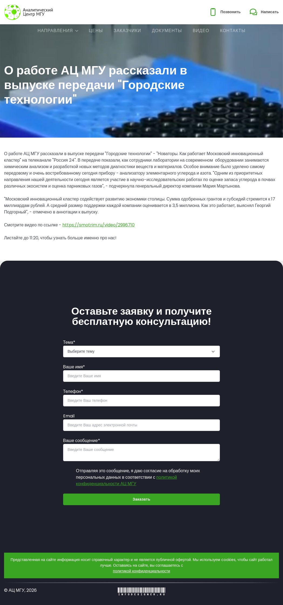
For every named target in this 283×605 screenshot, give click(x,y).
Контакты (233, 31)
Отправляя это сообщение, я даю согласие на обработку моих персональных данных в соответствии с (138, 477)
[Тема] (141, 351)
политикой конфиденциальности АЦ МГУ (126, 480)
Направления (55, 31)
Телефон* (73, 391)
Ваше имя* (74, 367)
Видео (201, 31)
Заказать (142, 499)
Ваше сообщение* (81, 440)
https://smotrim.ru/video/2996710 (98, 225)
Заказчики (127, 31)
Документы (167, 31)
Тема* (69, 342)
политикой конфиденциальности (141, 571)
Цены (96, 31)
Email (68, 416)
